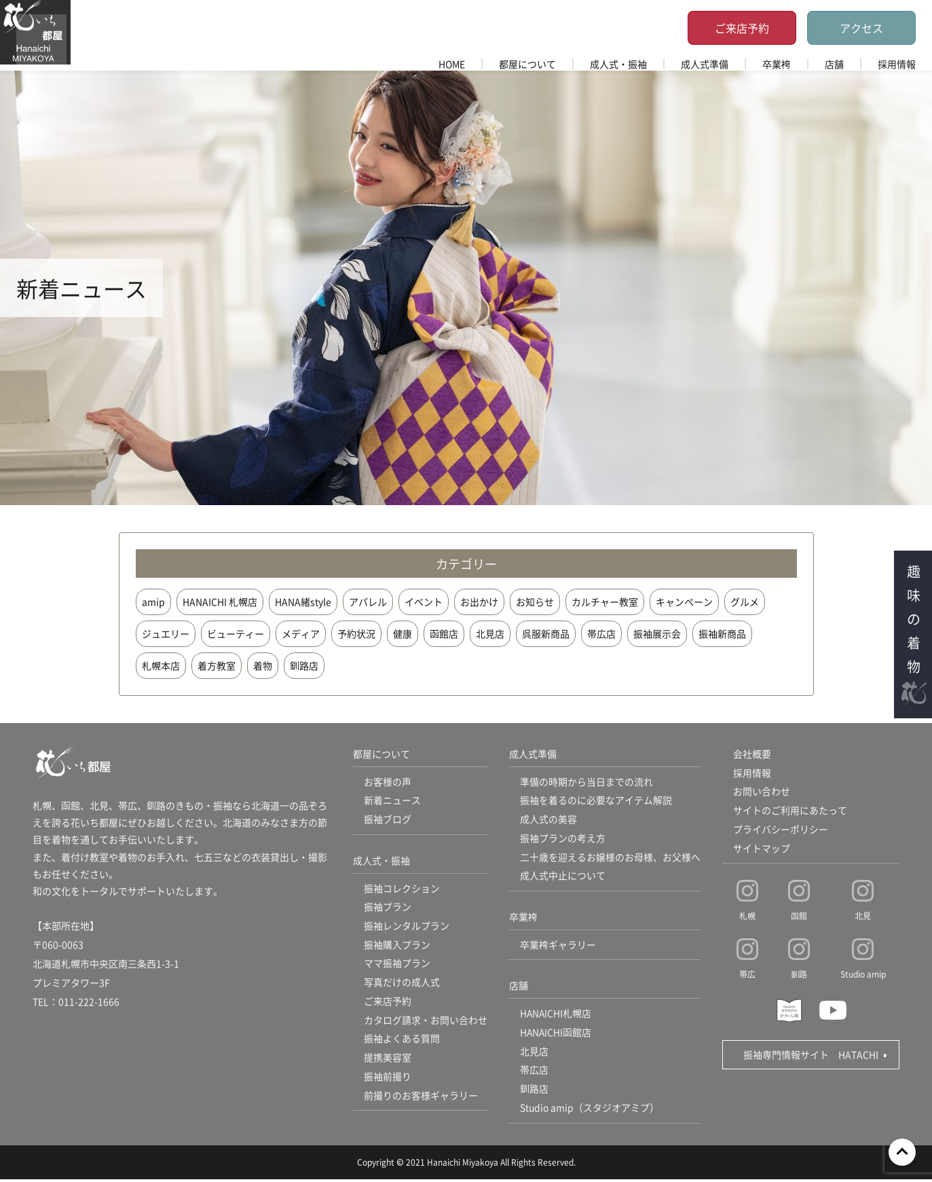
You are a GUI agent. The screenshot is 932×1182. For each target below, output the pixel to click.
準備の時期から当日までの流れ (586, 782)
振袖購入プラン (397, 946)
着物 (262, 665)
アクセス (861, 28)
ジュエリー (165, 633)
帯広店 (601, 633)
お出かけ (479, 601)
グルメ (744, 601)
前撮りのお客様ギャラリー (421, 1098)
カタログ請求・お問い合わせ (425, 1022)
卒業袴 (776, 64)
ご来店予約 (742, 28)
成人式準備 (704, 64)
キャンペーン (684, 601)
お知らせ (535, 601)
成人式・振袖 (618, 64)
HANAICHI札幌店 (556, 1015)
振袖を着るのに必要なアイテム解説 (596, 801)
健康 (402, 633)
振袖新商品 (722, 633)
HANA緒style (303, 601)
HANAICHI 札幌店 (220, 601)
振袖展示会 (657, 633)
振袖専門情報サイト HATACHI (810, 1056)
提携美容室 (387, 1060)
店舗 (834, 64)
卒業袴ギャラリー (558, 946)
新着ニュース (392, 801)
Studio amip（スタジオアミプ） (590, 1111)
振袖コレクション (402, 889)
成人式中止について (562, 877)
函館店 (444, 633)
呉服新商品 (546, 633)
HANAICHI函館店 (556, 1034)
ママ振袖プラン (397, 965)
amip (153, 601)
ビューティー (235, 633)
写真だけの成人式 (402, 984)
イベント (424, 601)
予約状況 (356, 633)
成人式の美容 (548, 820)
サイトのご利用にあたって (790, 811)
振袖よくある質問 (402, 1041)
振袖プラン (387, 908)
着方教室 (217, 665)
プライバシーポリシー (780, 830)
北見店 (490, 633)
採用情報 (897, 64)
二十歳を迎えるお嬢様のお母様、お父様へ (610, 858)
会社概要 (752, 754)
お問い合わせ (761, 792)
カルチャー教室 (605, 601)
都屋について (527, 64)
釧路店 (304, 665)
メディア (301, 633)
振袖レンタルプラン (406, 927)
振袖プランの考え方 (562, 839)
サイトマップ (761, 849)
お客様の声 (387, 782)
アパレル (368, 601)
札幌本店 (161, 665)
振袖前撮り (387, 1079)
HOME (452, 64)
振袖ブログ (387, 820)
